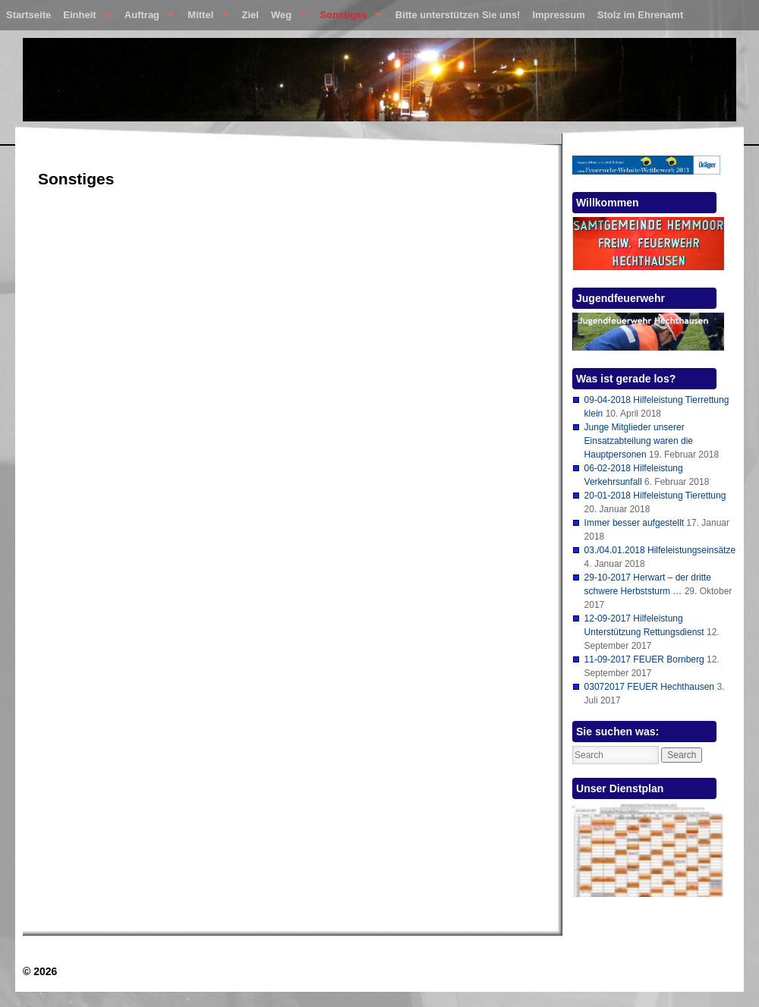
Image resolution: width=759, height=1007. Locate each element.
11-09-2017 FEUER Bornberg (644, 659)
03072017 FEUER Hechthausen (649, 686)
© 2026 (40, 971)
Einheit (84, 18)
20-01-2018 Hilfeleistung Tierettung (655, 495)
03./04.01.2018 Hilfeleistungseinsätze (659, 550)
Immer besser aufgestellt (634, 523)
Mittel (204, 18)
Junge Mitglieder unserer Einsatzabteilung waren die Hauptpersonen (638, 441)
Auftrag (146, 18)
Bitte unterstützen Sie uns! (458, 14)
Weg (285, 18)
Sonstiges (347, 18)
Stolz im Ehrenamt (640, 14)
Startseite (28, 14)
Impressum (558, 14)
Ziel (250, 14)
